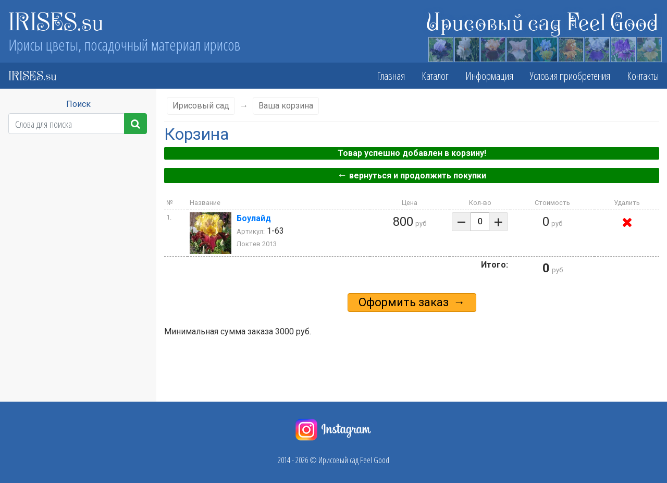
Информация (489, 75)
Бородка (74, 309)
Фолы (74, 288)
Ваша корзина (285, 106)
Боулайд (254, 218)
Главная (391, 75)
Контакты (643, 75)
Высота (73, 182)
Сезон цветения (74, 203)
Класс (74, 161)
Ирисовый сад (200, 106)
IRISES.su (56, 20)
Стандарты (74, 267)
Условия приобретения (570, 75)
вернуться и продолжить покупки (411, 175)
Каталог (435, 75)
